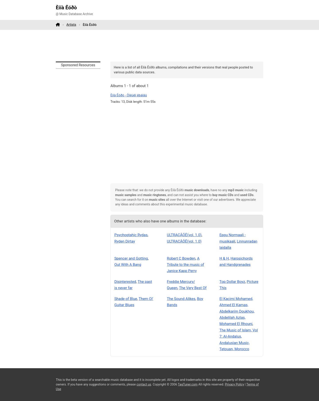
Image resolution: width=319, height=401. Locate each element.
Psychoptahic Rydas (131, 235)
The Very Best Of (192, 288)
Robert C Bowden (181, 258)
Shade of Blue (125, 298)
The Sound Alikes (181, 298)
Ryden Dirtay (124, 241)
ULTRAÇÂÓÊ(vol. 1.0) (184, 235)
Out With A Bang (127, 264)
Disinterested (125, 281)
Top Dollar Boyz (232, 281)
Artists (71, 25)
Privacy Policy (234, 384)
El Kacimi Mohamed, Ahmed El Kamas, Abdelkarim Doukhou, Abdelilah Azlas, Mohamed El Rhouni (237, 311)
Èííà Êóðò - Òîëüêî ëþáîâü (128, 95)
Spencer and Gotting (131, 258)
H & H (224, 258)
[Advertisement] (159, 46)
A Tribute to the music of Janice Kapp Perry (185, 264)
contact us (143, 384)
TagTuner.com (188, 384)
